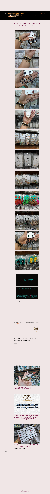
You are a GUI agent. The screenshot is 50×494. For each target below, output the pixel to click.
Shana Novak (27, 491)
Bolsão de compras (17, 340)
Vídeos (29, 340)
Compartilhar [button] (16, 336)
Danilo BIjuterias (23, 340)
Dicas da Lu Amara (16, 14)
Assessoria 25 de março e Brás (27, 338)
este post (18, 323)
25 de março (20, 338)
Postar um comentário (22, 448)
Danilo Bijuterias (30, 27)
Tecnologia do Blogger (25, 490)
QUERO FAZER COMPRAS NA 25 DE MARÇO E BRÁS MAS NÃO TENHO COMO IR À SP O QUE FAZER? (26, 417)
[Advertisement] (25, 5)
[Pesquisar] (43, 14)
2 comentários (21, 390)
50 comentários (21, 420)
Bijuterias (34, 338)
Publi (27, 340)
